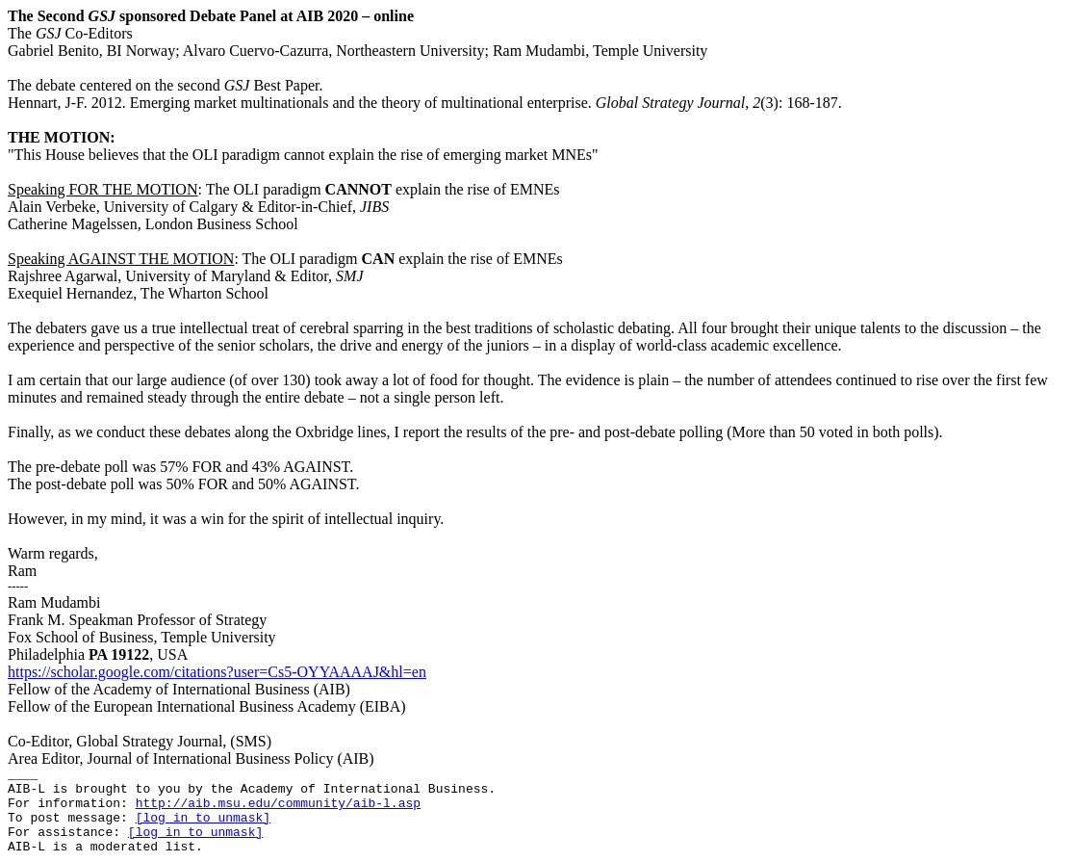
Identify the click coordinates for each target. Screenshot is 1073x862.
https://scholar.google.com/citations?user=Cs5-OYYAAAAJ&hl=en (217, 672)
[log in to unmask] (203, 818)
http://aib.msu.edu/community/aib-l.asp (278, 804)
